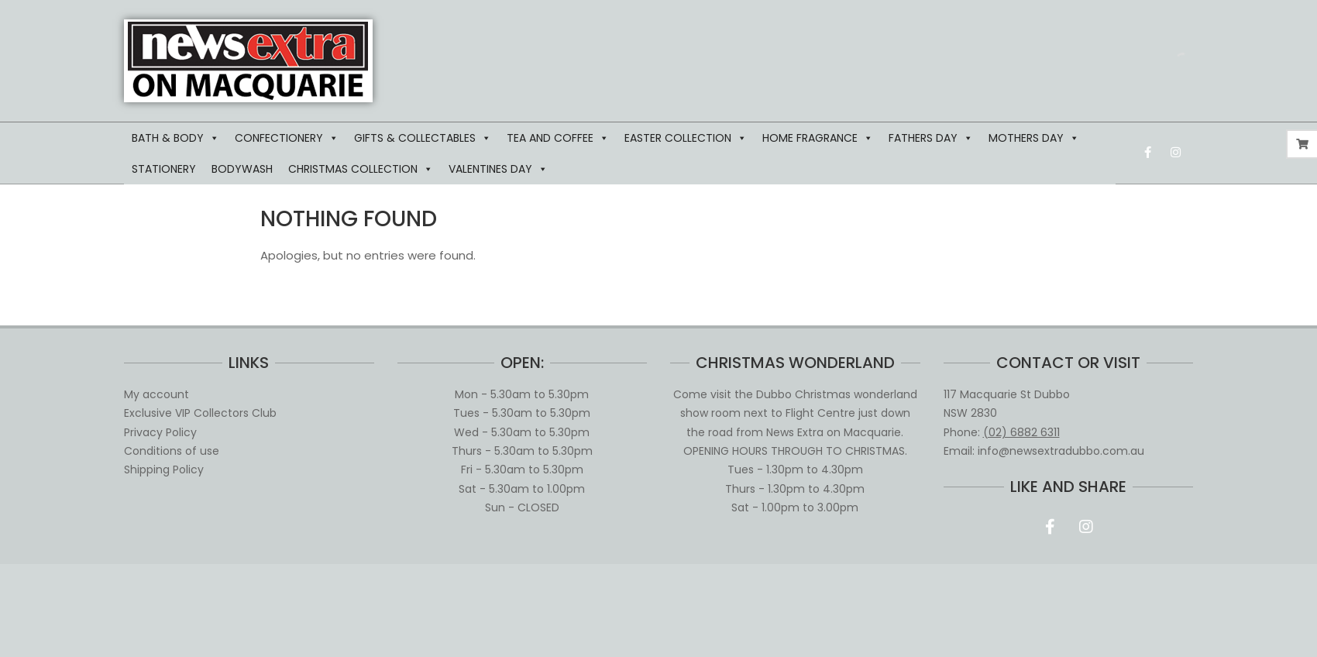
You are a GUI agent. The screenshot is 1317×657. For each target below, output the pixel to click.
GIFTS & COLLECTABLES (422, 137)
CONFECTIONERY (287, 137)
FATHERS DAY (931, 137)
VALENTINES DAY (498, 168)
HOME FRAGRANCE (817, 137)
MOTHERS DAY (1034, 137)
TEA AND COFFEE (558, 137)
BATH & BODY (175, 137)
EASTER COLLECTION (685, 137)
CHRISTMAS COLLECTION (360, 168)
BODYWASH (242, 169)
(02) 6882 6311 (1021, 432)
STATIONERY (164, 169)
